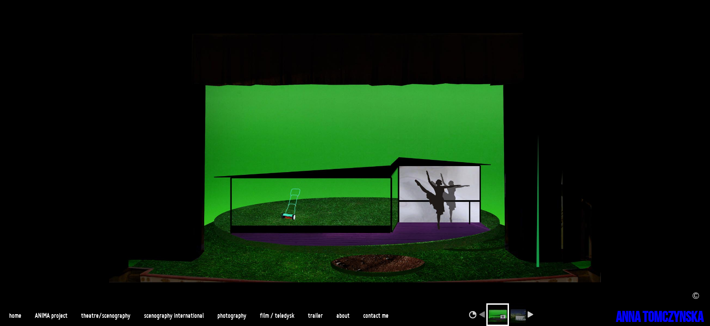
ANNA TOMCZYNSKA (659, 317)
